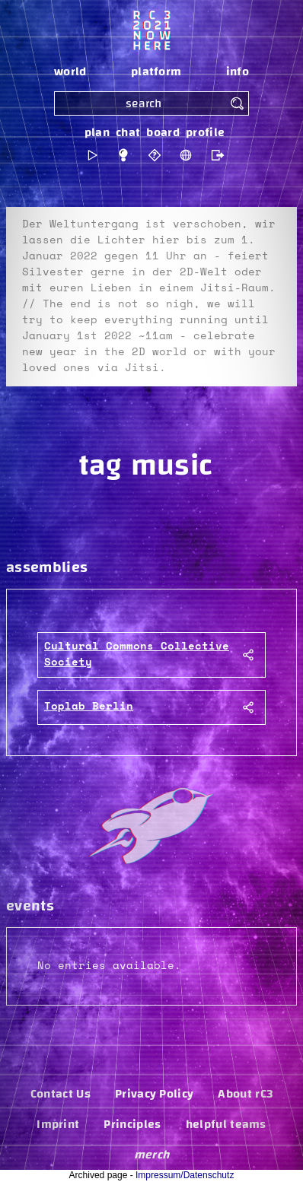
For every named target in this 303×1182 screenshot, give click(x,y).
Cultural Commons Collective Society (136, 654)
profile (205, 132)
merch (152, 1154)
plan (97, 132)
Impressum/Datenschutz (185, 1175)
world (70, 71)
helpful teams (226, 1124)
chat (128, 132)
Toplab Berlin (88, 706)
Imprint (58, 1124)
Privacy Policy (154, 1093)
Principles (132, 1124)
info (237, 71)
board (163, 132)
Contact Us (60, 1093)
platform (156, 71)
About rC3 (245, 1093)
